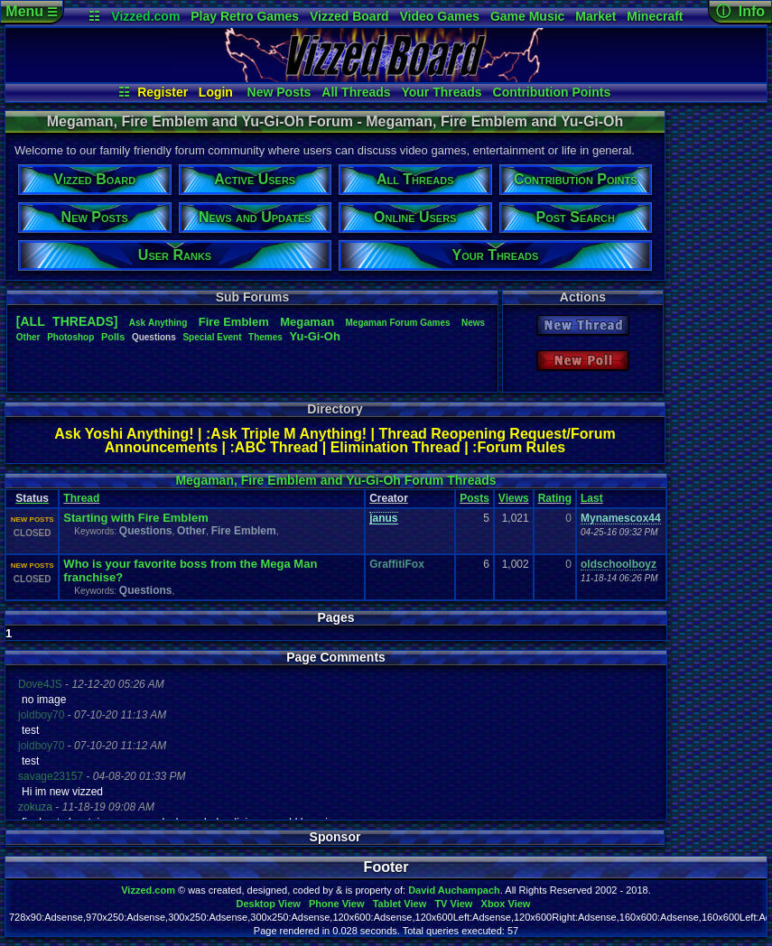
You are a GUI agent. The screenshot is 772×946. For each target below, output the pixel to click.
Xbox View (506, 903)
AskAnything (158, 323)
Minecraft (655, 16)
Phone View (337, 903)
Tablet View (400, 903)
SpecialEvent (211, 337)
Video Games (439, 16)
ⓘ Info (740, 11)
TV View (453, 903)
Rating (555, 498)
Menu (31, 11)
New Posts (279, 92)
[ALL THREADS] (67, 321)
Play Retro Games (245, 16)
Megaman (307, 322)
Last (592, 498)
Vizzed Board (349, 16)
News (473, 323)
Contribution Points (552, 92)
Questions (145, 530)
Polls (113, 336)
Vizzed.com (145, 16)
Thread (81, 498)
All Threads (355, 92)
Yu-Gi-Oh (315, 336)
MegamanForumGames (397, 323)
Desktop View (268, 903)
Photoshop (70, 337)
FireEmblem (234, 322)
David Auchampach (454, 890)
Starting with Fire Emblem (135, 517)
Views (513, 498)
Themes (265, 337)
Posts (474, 498)
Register (162, 92)
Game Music (527, 16)
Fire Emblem (243, 530)
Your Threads (441, 92)
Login (216, 92)
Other (28, 337)
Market (595, 16)
